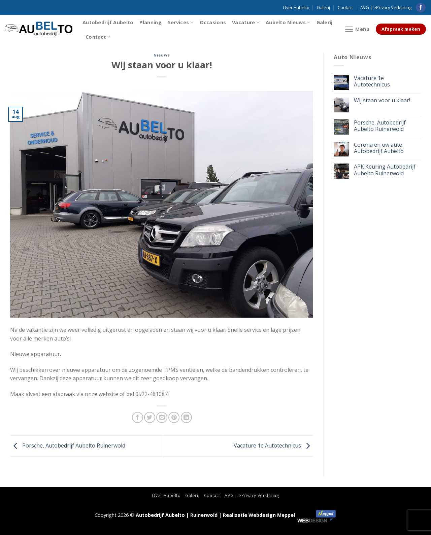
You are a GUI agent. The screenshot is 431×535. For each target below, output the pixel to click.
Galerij (323, 7)
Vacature (246, 22)
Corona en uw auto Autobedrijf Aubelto (379, 148)
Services (181, 22)
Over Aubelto (296, 7)
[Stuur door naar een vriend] (161, 417)
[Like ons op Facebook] (421, 8)
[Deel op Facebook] (137, 417)
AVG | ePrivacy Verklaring (385, 7)
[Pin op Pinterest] (173, 417)
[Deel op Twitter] (149, 417)
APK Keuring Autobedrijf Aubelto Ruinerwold (385, 170)
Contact (345, 7)
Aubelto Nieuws (288, 22)
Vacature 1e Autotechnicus (273, 445)
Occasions (213, 22)
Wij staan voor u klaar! (382, 100)
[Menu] (357, 29)
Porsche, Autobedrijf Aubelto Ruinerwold (67, 445)
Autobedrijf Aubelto (107, 22)
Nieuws (161, 55)
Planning (150, 22)
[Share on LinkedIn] (186, 417)
